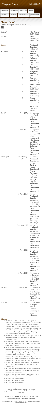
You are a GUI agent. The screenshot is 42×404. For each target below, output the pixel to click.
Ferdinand (34, 46)
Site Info (3, 14)
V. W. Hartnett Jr (15, 396)
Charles (33, 79)
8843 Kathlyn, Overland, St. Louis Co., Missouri (35, 295)
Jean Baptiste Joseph (33, 166)
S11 (7, 362)
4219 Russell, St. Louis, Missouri (34, 282)
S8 (7, 357)
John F (33, 66)
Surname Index (23, 14)
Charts (22, 10)
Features (13, 10)
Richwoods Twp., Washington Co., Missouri (34, 123)
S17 (7, 341)
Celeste (33, 99)
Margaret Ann (35, 73)
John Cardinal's (14, 401)
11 (36, 100)
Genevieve (33, 92)
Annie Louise (35, 86)
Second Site (21, 401)
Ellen (34, 37)
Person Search (34, 14)
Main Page (4, 10)
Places (31, 10)
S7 (7, 368)
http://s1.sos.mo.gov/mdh (21, 333)
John (34, 32)
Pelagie (33, 172)
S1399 (8, 321)
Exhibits (13, 14)
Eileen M (33, 53)
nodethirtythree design (21, 402)
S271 (7, 347)
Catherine (33, 59)
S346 (7, 374)
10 (36, 80)
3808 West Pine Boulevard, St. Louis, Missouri (35, 266)
